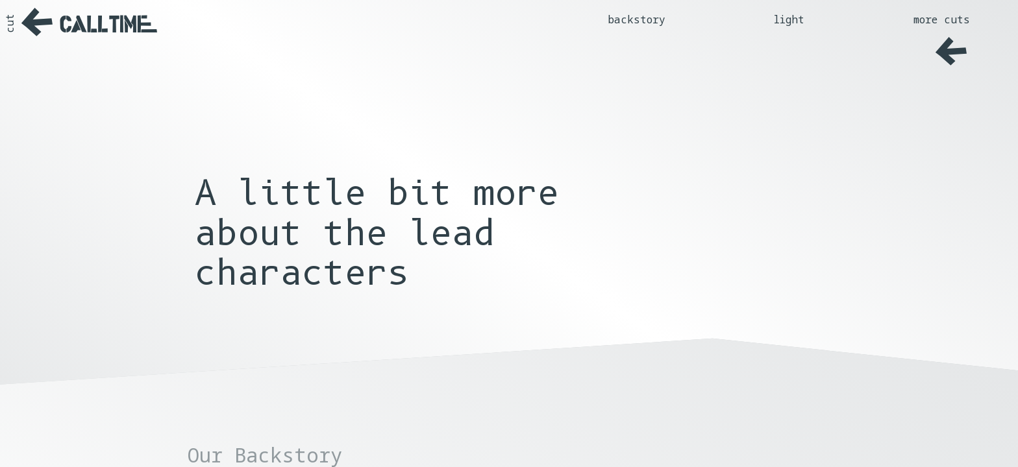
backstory (636, 19)
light (789, 19)
